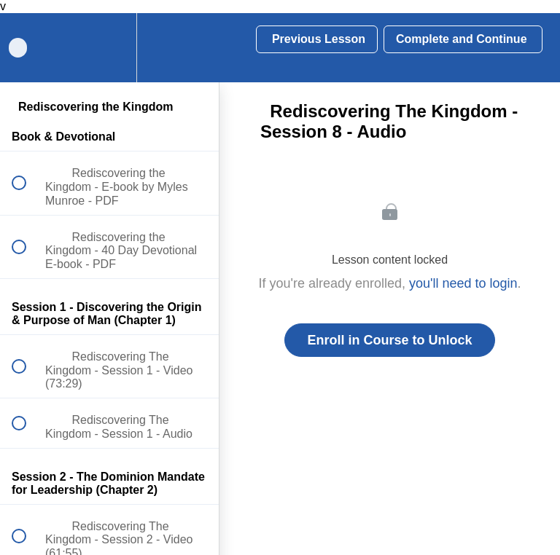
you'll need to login (463, 283)
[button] (192, 47)
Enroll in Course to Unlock (389, 340)
